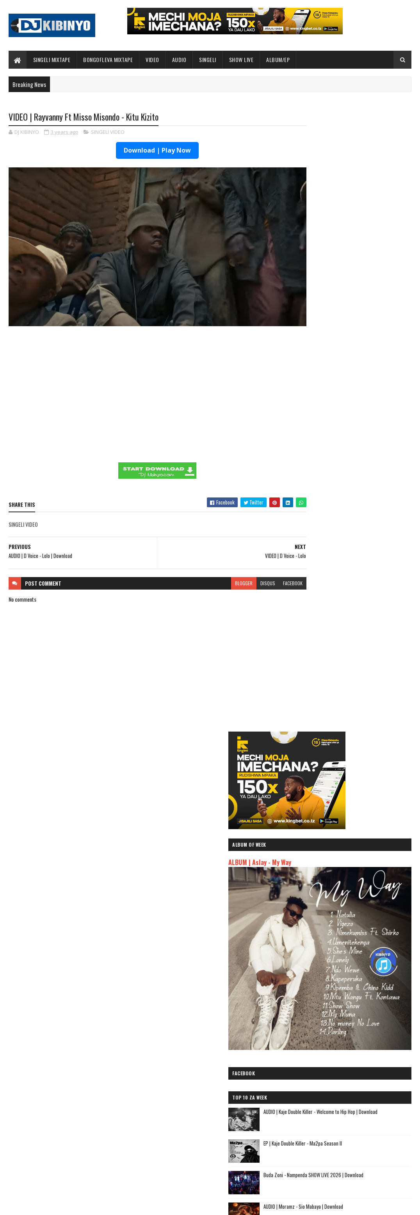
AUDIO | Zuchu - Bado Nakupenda (331, 1004)
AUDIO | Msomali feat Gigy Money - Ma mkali (344, 994)
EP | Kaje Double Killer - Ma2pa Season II (365, 459)
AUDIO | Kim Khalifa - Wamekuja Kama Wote (343, 1041)
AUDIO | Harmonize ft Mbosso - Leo (334, 985)
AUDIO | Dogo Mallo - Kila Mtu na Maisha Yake (345, 960)
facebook (263, 568)
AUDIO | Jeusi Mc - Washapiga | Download (340, 951)
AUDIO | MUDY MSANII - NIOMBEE (329, 1022)
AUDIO (179, 59)
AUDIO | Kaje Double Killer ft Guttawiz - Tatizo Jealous (346, 972)
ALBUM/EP (278, 59)
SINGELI (207, 59)
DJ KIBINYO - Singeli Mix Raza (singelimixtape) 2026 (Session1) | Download (359, 688)
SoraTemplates (45, 1204)
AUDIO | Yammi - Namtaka (321, 1013)
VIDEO (152, 59)
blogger (214, 568)
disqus (238, 568)
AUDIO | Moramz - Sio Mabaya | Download (366, 522)
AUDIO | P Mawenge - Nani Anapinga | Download (226, 1164)
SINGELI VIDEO (108, 132)
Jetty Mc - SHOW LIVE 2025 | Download (218, 1101)
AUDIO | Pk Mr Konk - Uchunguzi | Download (368, 648)
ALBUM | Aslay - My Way (322, 240)
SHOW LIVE (241, 59)
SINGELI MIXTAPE (52, 59)
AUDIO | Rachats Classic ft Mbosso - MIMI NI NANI (350, 1050)
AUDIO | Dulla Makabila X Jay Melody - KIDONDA (346, 1032)
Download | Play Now (142, 151)
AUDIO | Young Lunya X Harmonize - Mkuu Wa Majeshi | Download (365, 717)
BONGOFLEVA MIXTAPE (108, 59)
